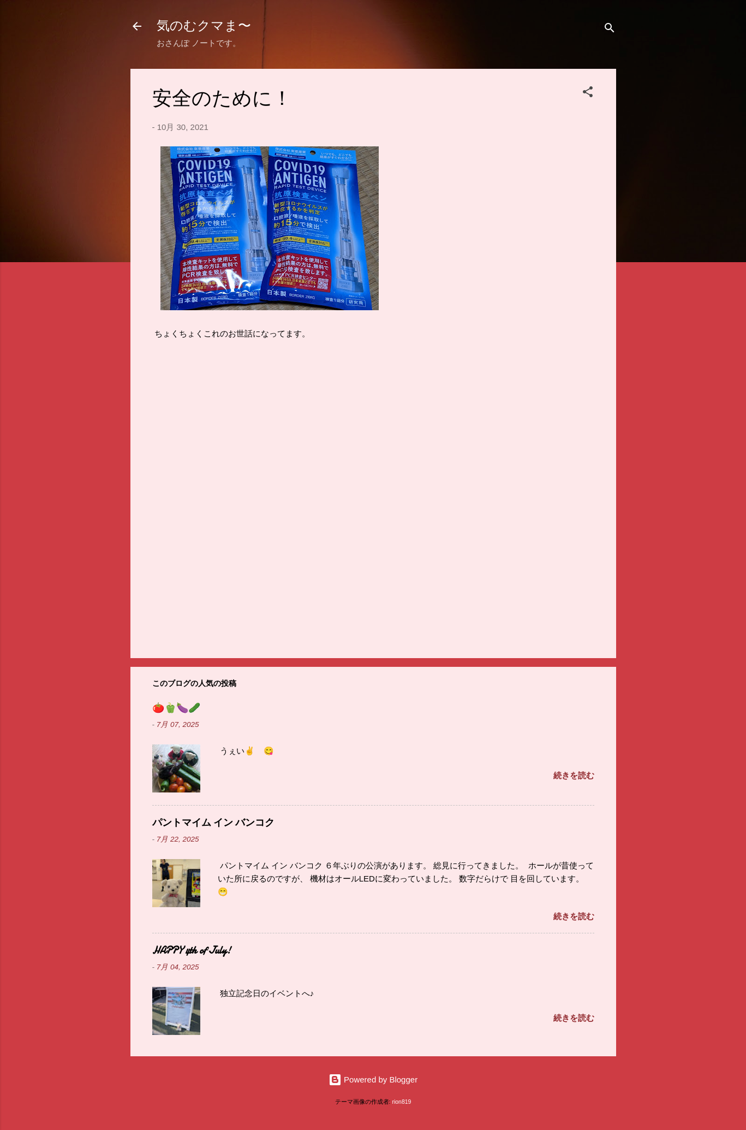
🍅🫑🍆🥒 (176, 708)
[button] (587, 93)
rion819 (401, 1101)
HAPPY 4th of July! (191, 950)
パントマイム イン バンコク (213, 823)
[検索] (609, 29)
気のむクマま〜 (204, 26)
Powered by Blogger (373, 1079)
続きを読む (573, 775)
